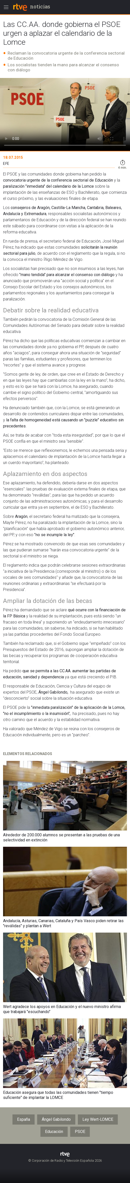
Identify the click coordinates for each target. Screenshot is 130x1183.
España (23, 1119)
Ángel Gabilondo (56, 1119)
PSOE (80, 1131)
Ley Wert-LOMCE (97, 1119)
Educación (54, 1131)
